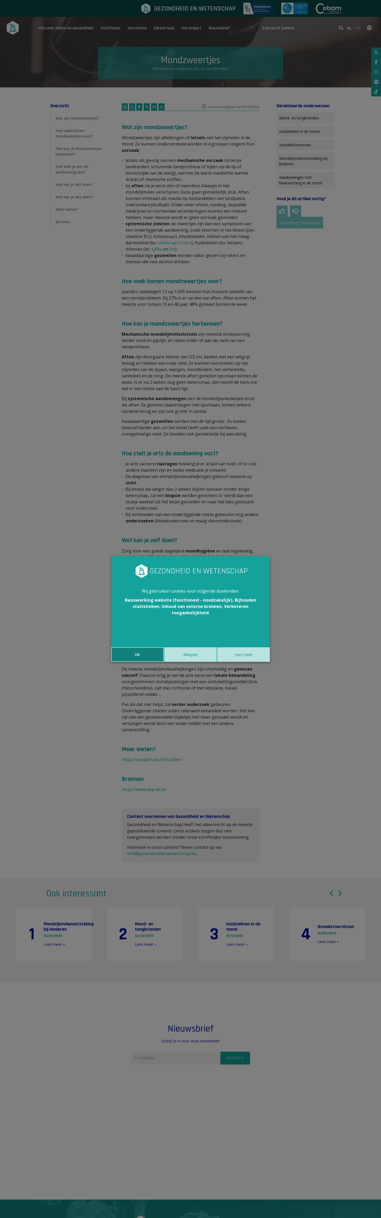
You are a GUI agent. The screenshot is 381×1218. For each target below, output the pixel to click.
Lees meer (243, 654)
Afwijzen (190, 654)
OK (137, 654)
